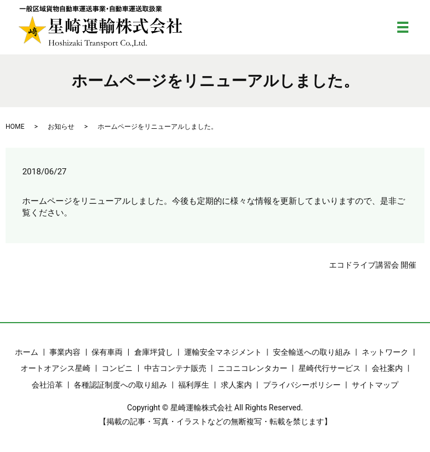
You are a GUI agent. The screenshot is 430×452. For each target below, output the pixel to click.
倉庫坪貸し (153, 352)
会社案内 (387, 368)
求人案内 (236, 384)
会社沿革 (47, 384)
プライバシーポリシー (302, 384)
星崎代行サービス (330, 368)
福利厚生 (193, 384)
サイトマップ (375, 384)
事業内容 (64, 352)
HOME (15, 126)
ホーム (26, 352)
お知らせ (61, 126)
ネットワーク (385, 352)
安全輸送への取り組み (312, 352)
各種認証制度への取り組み (120, 384)
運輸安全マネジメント (223, 352)
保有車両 (107, 352)
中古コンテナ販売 (175, 368)
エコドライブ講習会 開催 (372, 264)
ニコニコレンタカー (252, 368)
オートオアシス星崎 (55, 368)
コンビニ (117, 368)
